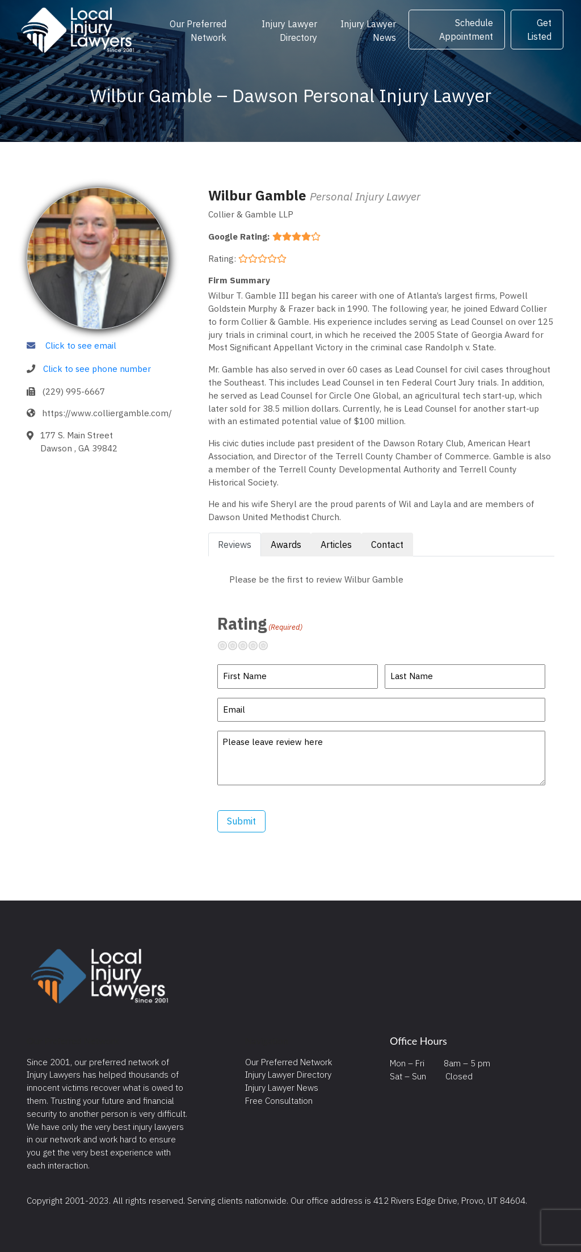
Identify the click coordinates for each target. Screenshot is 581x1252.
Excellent (267, 645)
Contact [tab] (387, 544)
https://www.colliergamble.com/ (107, 412)
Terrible (227, 645)
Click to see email (80, 345)
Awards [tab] (286, 544)
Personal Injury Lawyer (365, 196)
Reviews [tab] (234, 544)
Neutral (247, 645)
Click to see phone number (97, 368)
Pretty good (257, 645)
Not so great (237, 645)
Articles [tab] (336, 544)
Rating (259, 623)
